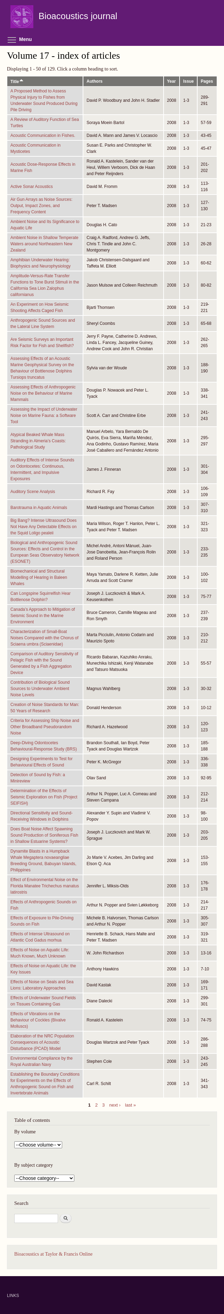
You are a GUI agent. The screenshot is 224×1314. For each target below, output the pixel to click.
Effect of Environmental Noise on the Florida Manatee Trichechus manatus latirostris (44, 886)
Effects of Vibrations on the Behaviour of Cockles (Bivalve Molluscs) (38, 1020)
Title (17, 81)
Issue (188, 81)
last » (130, 1104)
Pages (207, 81)
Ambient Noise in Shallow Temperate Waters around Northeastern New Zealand (44, 244)
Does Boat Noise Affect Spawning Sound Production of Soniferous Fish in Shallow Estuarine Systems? (44, 835)
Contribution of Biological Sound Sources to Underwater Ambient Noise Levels (40, 688)
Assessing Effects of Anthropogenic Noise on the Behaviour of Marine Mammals (43, 393)
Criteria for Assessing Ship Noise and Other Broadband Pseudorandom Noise (44, 727)
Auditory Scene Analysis (32, 491)
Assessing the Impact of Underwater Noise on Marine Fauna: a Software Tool (43, 415)
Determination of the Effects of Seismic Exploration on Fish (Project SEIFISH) (43, 797)
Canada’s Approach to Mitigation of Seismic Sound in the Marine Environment (42, 615)
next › (115, 1104)
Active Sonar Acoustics (31, 186)
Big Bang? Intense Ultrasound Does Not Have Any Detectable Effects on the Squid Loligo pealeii (43, 526)
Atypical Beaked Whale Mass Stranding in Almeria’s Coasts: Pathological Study (38, 441)
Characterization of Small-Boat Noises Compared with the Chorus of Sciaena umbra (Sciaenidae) (44, 638)
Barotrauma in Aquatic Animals (38, 507)
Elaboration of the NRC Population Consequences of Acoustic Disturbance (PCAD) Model (42, 1042)
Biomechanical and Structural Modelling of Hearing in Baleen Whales (38, 577)
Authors (94, 81)
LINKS (13, 1295)
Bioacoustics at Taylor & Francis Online (53, 1254)
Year (171, 81)
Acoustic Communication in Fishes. (42, 135)
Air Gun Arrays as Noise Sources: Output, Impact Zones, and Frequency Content (41, 205)
